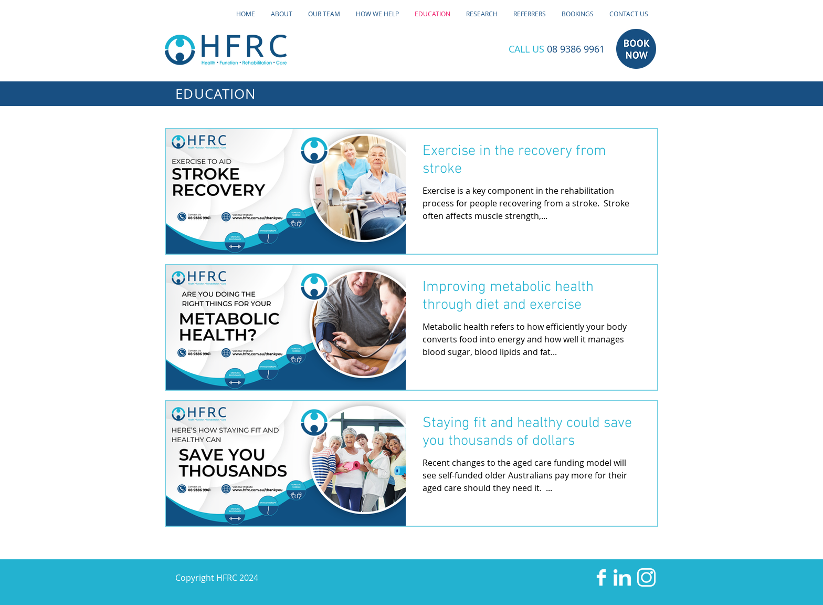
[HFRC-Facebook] (601, 577)
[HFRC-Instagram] (646, 577)
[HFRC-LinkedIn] (622, 577)
